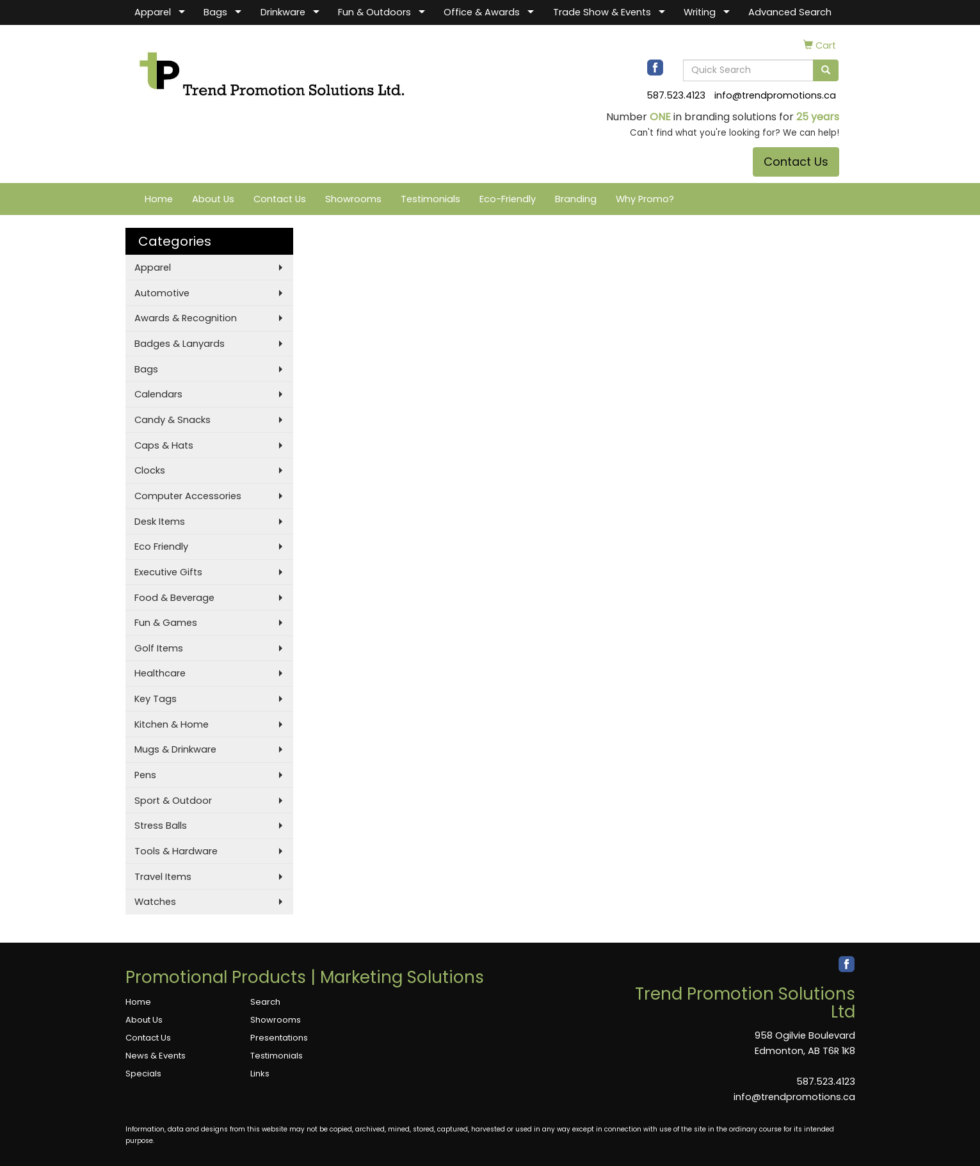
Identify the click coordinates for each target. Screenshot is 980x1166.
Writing (700, 12)
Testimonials (430, 199)
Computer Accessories (187, 496)
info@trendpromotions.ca (775, 95)
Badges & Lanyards (179, 343)
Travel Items (162, 876)
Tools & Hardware (176, 851)
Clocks (149, 470)
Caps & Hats (163, 445)
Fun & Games (165, 622)
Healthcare (160, 673)
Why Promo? (645, 199)
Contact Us (796, 162)
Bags (215, 12)
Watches (155, 901)
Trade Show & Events (602, 12)
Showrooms (353, 199)
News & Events (155, 1056)
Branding (576, 199)
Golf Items (158, 648)
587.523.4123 (676, 95)
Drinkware (283, 12)
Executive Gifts (168, 572)
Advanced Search (789, 12)
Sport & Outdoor (173, 800)
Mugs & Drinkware (175, 749)
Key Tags (155, 698)
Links (259, 1073)
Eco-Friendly (507, 199)
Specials (143, 1073)
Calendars (158, 394)
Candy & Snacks (172, 419)
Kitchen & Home (171, 724)
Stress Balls (160, 825)
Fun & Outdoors (374, 12)
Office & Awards (482, 12)
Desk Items (159, 521)
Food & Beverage (174, 597)
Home (159, 199)
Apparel (152, 12)
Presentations (279, 1038)
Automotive (161, 293)
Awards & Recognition (185, 318)
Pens (145, 775)
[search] (826, 70)
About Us (213, 199)
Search (265, 1002)
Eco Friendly (161, 546)
